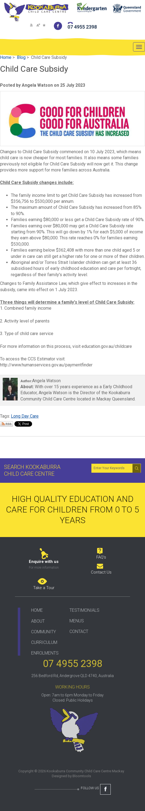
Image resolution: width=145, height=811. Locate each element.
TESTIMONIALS (83, 610)
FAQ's (101, 557)
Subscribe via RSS (6, 424)
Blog (21, 57)
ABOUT (36, 620)
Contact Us (101, 572)
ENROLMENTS (43, 652)
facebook (58, 26)
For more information (44, 567)
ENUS (76, 620)
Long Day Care (25, 416)
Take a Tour (43, 587)
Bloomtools (79, 776)
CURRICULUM (42, 642)
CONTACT (77, 631)
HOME (35, 610)
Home (5, 57)
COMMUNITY (41, 631)
